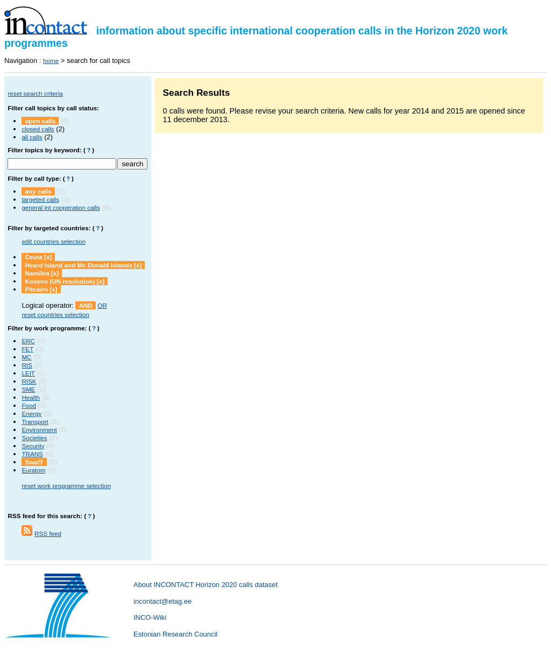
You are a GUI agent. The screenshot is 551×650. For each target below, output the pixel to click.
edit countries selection (54, 241)
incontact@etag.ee (162, 601)
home (51, 60)
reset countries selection (55, 314)
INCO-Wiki (149, 617)
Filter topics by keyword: (44, 149)
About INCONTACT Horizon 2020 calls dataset (205, 585)
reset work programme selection (66, 485)
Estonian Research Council (175, 634)
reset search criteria (35, 93)
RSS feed (47, 533)
